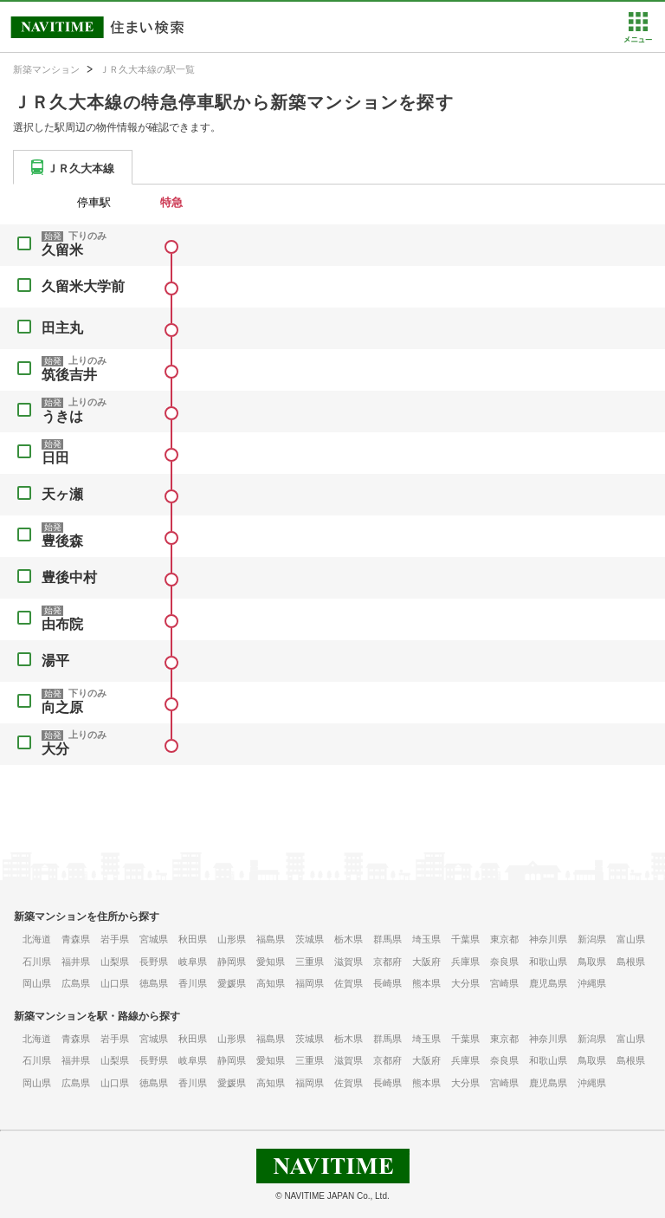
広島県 (75, 983)
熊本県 (426, 983)
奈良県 (504, 961)
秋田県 (192, 939)
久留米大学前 (83, 286)
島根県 (631, 961)
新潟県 (592, 939)
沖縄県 (592, 983)
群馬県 (387, 939)
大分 (55, 749)
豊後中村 (69, 577)
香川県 (192, 983)
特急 (171, 202)
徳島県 (153, 983)
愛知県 (270, 961)
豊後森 (62, 541)
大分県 (465, 983)
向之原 (62, 707)
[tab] (72, 167)
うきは (62, 416)
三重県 (309, 961)
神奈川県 (548, 939)
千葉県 (465, 939)
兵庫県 (465, 961)
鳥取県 (592, 961)
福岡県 (309, 983)
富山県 (631, 939)
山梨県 (114, 961)
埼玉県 (426, 939)
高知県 (270, 983)
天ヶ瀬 (62, 494)
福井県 (75, 961)
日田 (55, 457)
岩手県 (114, 939)
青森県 (75, 939)
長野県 (153, 961)
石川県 (37, 961)
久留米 (62, 250)
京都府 (387, 961)
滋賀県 (348, 961)
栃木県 (348, 939)
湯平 (55, 660)
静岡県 (231, 961)
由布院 (62, 624)
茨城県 (309, 939)
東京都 (504, 939)
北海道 (37, 939)
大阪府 (426, 961)
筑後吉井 (69, 374)
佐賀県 (348, 983)
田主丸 (62, 328)
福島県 (270, 939)
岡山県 (37, 983)
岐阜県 (192, 961)
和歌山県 (548, 961)
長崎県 (387, 983)
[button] (637, 39)
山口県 (114, 983)
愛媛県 (231, 983)
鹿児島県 (548, 983)
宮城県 (153, 939)
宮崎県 (504, 983)
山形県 (231, 939)
